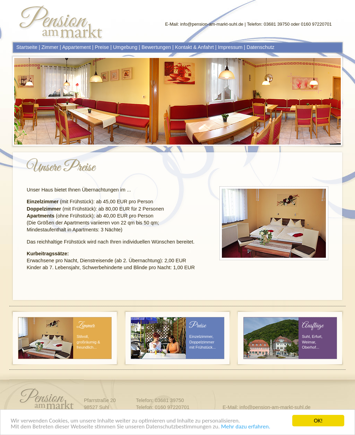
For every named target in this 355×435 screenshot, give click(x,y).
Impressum (230, 47)
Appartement (76, 47)
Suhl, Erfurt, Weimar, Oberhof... (312, 341)
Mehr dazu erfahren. (245, 427)
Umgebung (125, 47)
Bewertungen (156, 47)
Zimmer (50, 47)
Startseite (26, 47)
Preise (102, 47)
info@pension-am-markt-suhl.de (211, 24)
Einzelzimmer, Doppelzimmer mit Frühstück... (202, 341)
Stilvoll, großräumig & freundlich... (88, 341)
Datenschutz (260, 47)
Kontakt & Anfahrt (194, 47)
